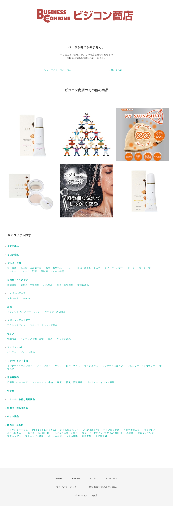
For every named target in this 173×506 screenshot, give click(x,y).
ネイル (26, 298)
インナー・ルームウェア (20, 365)
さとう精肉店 (14, 433)
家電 (9, 307)
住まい (10, 334)
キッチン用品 (64, 339)
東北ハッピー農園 (34, 436)
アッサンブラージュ (17, 430)
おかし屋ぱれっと (69, 430)
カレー (69, 268)
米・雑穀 (11, 268)
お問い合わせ (115, 70)
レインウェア (44, 365)
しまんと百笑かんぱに (66, 433)
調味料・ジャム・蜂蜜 (52, 271)
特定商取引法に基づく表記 (103, 487)
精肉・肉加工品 (54, 268)
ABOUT (76, 478)
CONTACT (112, 478)
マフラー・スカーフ (112, 365)
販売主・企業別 (15, 425)
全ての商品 (13, 246)
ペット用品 (13, 416)
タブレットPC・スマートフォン (24, 312)
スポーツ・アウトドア (18, 320)
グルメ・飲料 (14, 263)
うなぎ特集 (13, 254)
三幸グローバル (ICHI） (37, 433)
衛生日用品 (83, 285)
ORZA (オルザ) (91, 430)
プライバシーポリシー (67, 487)
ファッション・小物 (17, 361)
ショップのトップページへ (58, 70)
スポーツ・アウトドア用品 (44, 325)
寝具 (50, 339)
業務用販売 (13, 377)
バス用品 (48, 285)
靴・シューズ (91, 365)
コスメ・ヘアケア (16, 293)
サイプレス (150, 430)
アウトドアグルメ (16, 325)
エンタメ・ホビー (16, 347)
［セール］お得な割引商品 (21, 399)
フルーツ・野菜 (29, 271)
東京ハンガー (14, 436)
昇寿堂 (129, 433)
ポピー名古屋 (55, 436)
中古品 (10, 391)
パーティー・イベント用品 (21, 352)
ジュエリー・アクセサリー (141, 365)
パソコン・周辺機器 (55, 312)
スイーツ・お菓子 (114, 268)
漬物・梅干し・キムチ (88, 268)
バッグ (58, 365)
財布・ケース (73, 365)
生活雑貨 (11, 285)
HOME (59, 478)
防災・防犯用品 (65, 285)
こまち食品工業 (132, 430)
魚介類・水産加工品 (31, 268)
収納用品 (11, 339)
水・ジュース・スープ (139, 268)
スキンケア (13, 298)
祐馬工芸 (86, 436)
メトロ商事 (72, 436)
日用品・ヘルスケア (17, 280)
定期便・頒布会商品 (17, 408)
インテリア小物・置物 (32, 339)
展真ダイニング (146, 433)
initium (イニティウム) (44, 430)
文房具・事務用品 (30, 285)
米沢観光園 (101, 436)
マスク (10, 369)
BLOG (93, 478)
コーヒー (11, 271)
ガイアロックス (111, 430)
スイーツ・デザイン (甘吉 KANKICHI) (102, 433)
